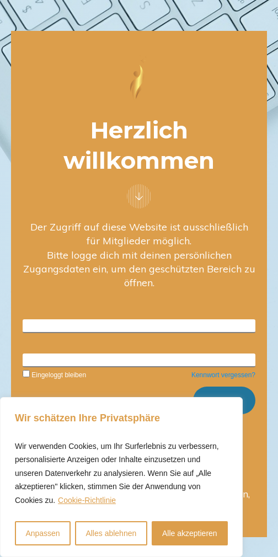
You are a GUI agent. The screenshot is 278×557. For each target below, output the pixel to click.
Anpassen (42, 533)
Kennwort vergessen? (223, 375)
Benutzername (48, 324)
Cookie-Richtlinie (87, 500)
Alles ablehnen (110, 533)
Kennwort (39, 359)
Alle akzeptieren (189, 533)
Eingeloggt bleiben (54, 375)
